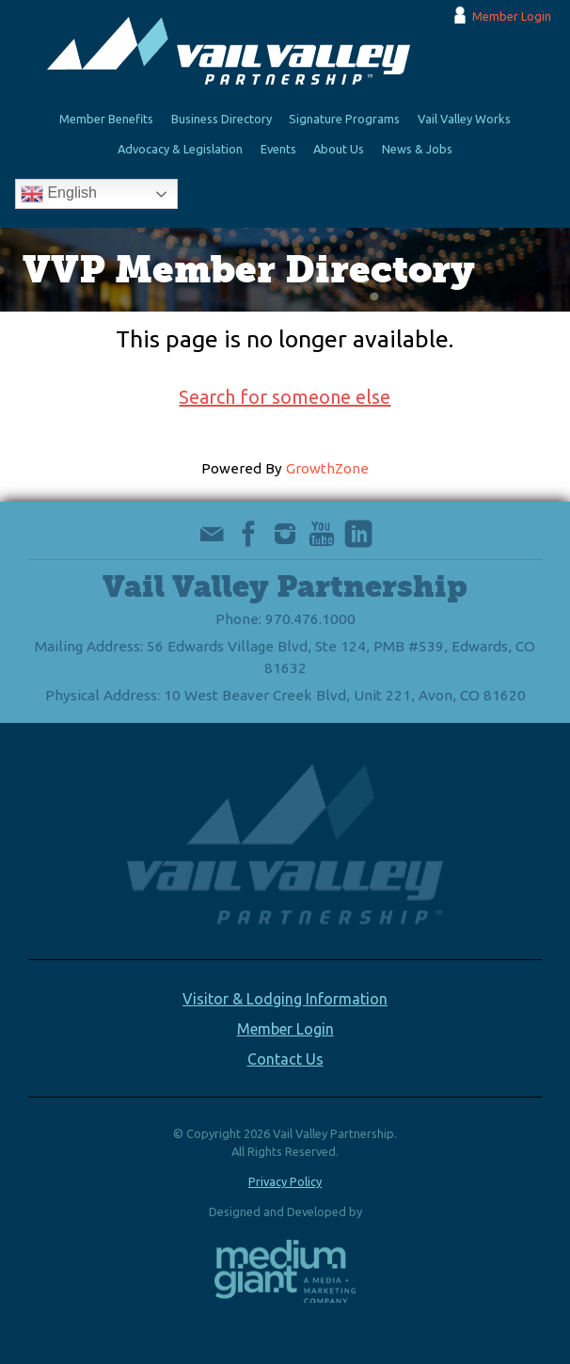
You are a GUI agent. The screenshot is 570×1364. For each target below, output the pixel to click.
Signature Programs (344, 118)
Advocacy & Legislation (180, 148)
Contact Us (285, 1059)
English (59, 194)
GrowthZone (327, 468)
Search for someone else (284, 397)
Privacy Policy (285, 1181)
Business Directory (221, 118)
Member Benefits (106, 118)
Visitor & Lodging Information (285, 998)
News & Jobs (417, 148)
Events (278, 148)
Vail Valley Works (464, 118)
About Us (338, 148)
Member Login (511, 16)
